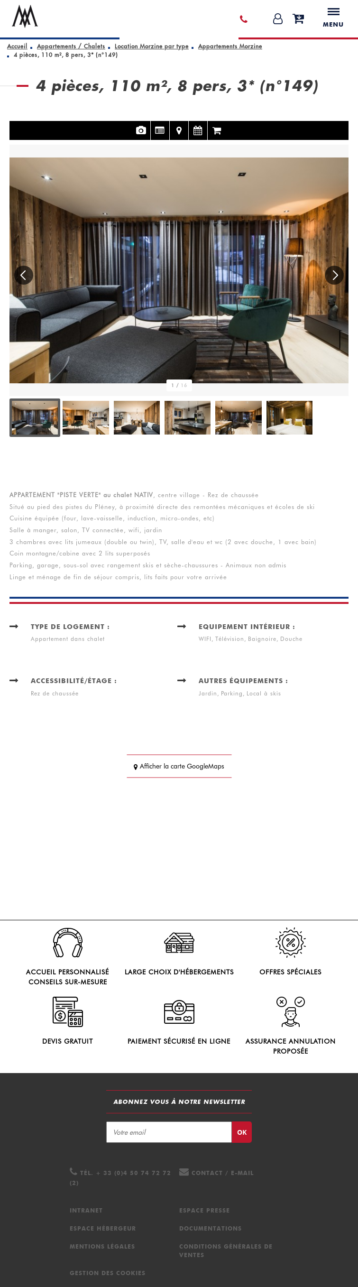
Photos (141, 125)
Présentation (160, 125)
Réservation (217, 125)
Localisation (179, 125)
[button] (23, 275)
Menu (333, 18)
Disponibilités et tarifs (198, 125)
